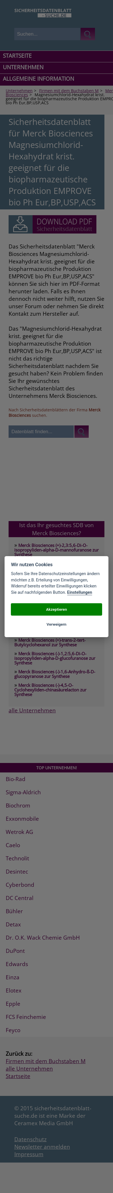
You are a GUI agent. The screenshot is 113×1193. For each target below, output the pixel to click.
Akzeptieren (56, 609)
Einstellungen (79, 592)
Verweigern (56, 624)
